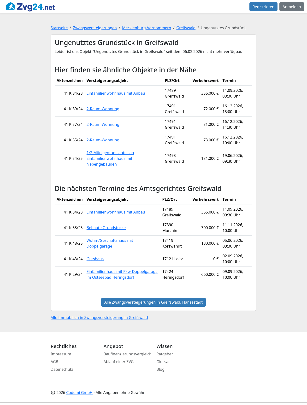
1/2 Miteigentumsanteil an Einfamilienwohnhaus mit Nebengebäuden (110, 158)
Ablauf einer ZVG (119, 361)
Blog (160, 369)
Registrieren (263, 6)
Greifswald (185, 27)
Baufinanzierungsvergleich (128, 354)
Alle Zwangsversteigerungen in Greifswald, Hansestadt (153, 302)
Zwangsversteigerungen (95, 27)
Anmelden (292, 6)
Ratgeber (164, 354)
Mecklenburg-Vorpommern (146, 27)
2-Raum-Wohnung (103, 108)
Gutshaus (95, 258)
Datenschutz (62, 369)
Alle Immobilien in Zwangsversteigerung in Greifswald (99, 317)
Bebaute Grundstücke (106, 227)
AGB (54, 361)
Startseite (59, 27)
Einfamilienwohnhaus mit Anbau (116, 93)
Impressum (61, 354)
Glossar (163, 361)
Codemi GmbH (79, 392)
